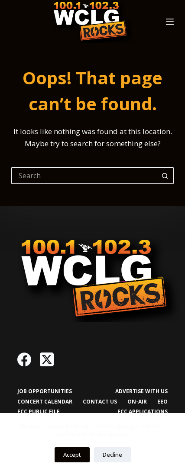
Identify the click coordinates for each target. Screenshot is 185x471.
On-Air (137, 401)
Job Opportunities (44, 391)
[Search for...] (84, 175)
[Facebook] (24, 359)
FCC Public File (38, 411)
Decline (112, 454)
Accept (72, 454)
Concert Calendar (44, 401)
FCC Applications (142, 411)
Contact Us (100, 401)
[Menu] (170, 22)
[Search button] (165, 175)
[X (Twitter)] (47, 359)
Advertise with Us (141, 391)
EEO (162, 401)
